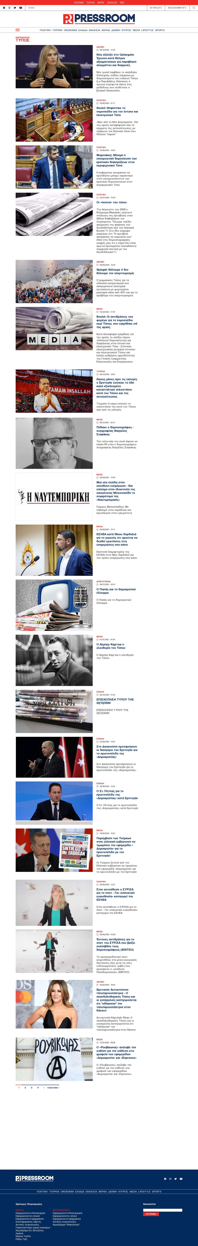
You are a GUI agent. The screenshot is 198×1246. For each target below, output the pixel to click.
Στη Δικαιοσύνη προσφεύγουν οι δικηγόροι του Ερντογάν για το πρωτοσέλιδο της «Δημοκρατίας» (116, 751)
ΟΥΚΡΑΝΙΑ (79, 2)
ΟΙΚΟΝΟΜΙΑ (70, 30)
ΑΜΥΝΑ (100, 2)
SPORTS (160, 30)
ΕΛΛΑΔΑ (82, 30)
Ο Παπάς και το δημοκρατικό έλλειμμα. (116, 591)
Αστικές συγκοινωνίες (27, 1224)
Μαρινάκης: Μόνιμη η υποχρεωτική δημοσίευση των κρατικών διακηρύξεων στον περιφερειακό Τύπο (116, 160)
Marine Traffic (23, 1236)
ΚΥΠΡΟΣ (126, 30)
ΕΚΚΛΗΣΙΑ (112, 2)
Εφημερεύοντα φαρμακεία (30, 1219)
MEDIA (136, 30)
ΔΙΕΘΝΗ (115, 30)
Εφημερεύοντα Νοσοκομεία (30, 1213)
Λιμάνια (19, 1233)
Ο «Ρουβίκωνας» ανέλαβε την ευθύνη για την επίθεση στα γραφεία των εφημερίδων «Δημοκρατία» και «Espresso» (116, 1052)
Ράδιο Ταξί (21, 1239)
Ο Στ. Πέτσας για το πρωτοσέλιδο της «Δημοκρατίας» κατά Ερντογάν (117, 794)
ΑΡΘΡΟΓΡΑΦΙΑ (103, 582)
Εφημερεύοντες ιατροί (28, 1216)
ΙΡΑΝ (122, 2)
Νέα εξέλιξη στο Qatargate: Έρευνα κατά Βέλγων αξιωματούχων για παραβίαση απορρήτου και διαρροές (116, 60)
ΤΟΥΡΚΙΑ (90, 2)
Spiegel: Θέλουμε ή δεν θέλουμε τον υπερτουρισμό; (115, 271)
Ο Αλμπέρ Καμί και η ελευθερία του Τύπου (110, 646)
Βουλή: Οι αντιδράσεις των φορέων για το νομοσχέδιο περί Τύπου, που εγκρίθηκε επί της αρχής (116, 322)
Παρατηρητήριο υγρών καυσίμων (33, 1227)
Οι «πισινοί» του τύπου (111, 202)
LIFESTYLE (147, 30)
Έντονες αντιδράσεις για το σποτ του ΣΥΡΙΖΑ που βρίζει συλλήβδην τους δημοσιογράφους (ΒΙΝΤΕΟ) (115, 944)
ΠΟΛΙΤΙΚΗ (45, 30)
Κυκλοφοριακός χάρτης (28, 1221)
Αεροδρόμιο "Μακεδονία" (66, 1224)
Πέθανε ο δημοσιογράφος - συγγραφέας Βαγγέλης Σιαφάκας (115, 431)
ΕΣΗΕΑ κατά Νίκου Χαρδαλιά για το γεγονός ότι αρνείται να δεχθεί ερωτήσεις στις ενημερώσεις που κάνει (116, 539)
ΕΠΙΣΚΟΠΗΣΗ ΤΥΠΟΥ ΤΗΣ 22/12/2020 (115, 701)
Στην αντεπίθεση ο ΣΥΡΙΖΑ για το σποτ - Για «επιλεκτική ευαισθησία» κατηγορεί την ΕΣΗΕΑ (115, 894)
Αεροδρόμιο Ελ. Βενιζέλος (30, 1230)
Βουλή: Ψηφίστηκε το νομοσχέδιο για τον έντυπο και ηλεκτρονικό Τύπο (117, 111)
